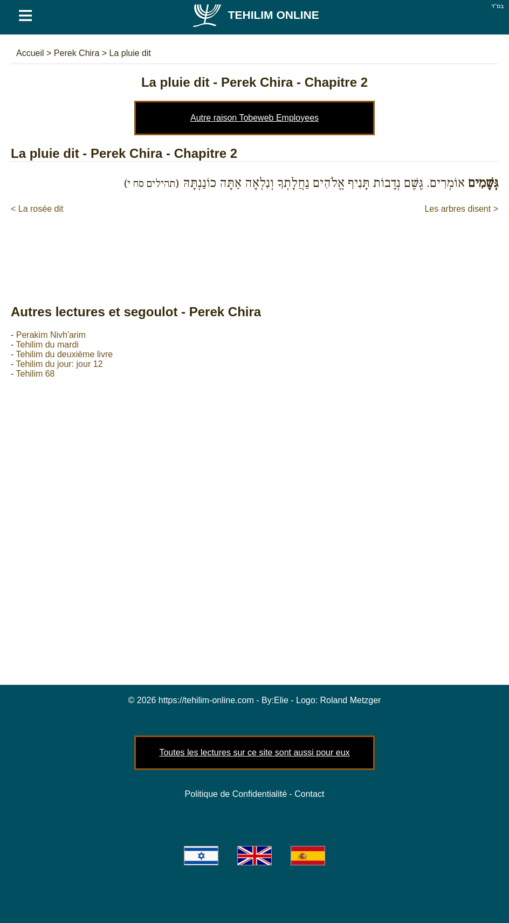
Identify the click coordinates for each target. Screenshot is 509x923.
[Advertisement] (254, 248)
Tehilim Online (255, 15)
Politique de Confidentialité (236, 794)
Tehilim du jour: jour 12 (59, 364)
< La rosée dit (37, 208)
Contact (309, 794)
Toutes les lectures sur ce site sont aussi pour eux (254, 752)
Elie (281, 700)
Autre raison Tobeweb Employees (254, 117)
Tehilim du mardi (47, 344)
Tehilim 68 (35, 373)
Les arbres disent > (461, 208)
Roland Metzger (350, 700)
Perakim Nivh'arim (51, 334)
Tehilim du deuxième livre (64, 354)
